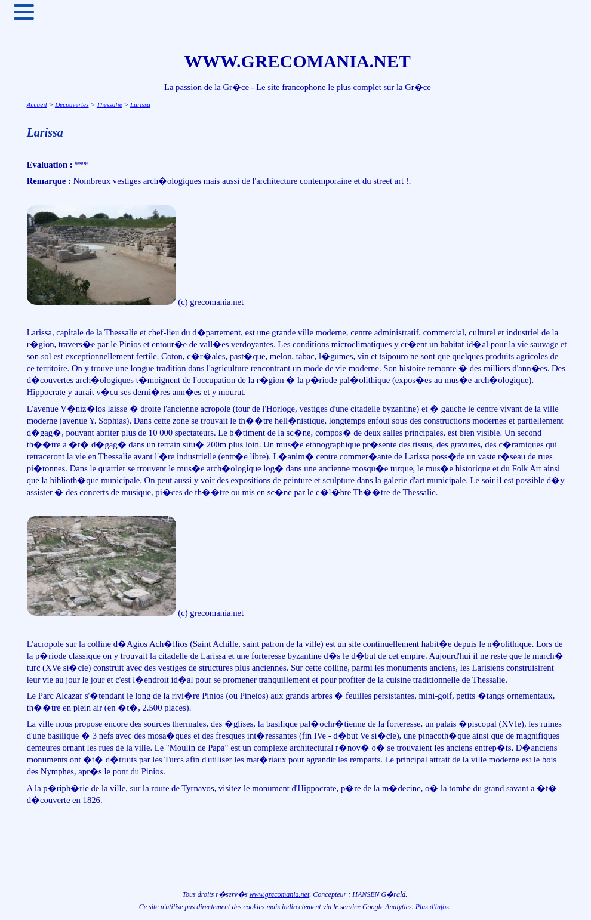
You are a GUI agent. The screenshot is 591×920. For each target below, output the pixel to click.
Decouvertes (72, 104)
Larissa (140, 104)
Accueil (37, 104)
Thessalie (109, 104)
